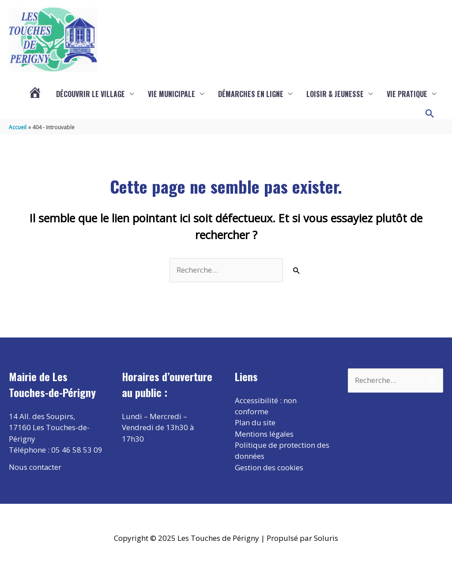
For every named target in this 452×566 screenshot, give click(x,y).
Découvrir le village (90, 94)
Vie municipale (171, 94)
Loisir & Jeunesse (335, 94)
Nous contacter (35, 467)
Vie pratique (407, 94)
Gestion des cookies (269, 468)
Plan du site (255, 423)
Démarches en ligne (250, 94)
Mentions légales (264, 434)
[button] (430, 114)
